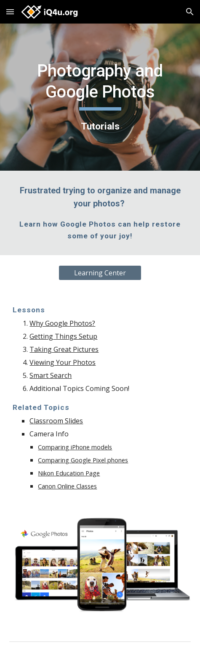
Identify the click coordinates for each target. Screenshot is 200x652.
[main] (99, 97)
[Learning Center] (100, 272)
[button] (10, 11)
